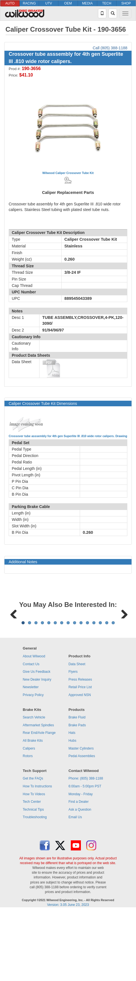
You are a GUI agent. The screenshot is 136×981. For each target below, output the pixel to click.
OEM (68, 3)
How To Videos (34, 864)
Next (122, 647)
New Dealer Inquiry (37, 749)
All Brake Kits (33, 810)
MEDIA (87, 3)
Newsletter (31, 757)
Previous (13, 647)
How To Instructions (37, 856)
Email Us (75, 887)
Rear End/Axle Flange (39, 802)
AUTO (10, 3)
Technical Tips (33, 879)
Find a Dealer (79, 871)
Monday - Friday (81, 864)
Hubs (72, 810)
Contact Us (31, 734)
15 (113, 692)
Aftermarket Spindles (38, 795)
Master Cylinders (81, 818)
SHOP (126, 3)
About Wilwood (34, 726)
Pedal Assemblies (82, 825)
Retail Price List (80, 757)
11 (87, 692)
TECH (106, 3)
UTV (48, 3)
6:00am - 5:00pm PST (85, 856)
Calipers (29, 818)
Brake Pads (77, 795)
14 (106, 692)
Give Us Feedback (36, 741)
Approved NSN (80, 764)
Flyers (73, 741)
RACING (29, 3)
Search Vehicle (34, 787)
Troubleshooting (35, 887)
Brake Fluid (77, 787)
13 (100, 692)
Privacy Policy (33, 764)
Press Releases (80, 749)
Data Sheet (77, 734)
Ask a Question (80, 879)
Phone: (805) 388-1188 (86, 848)
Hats (72, 802)
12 (93, 692)
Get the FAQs (33, 848)
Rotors (27, 825)
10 (81, 692)
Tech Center (32, 871)
